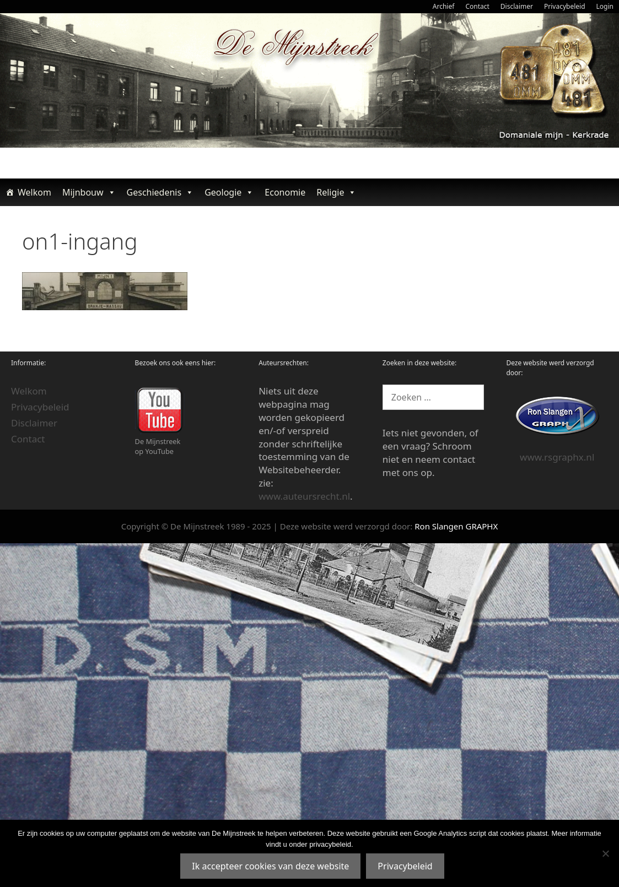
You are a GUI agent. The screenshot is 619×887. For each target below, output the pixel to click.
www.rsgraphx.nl (557, 457)
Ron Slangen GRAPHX (456, 526)
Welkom (34, 192)
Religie (336, 192)
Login (604, 6)
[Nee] (605, 853)
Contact (477, 6)
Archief (444, 6)
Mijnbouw (89, 192)
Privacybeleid (564, 6)
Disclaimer (516, 6)
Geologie (229, 192)
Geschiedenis (160, 192)
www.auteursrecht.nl (304, 496)
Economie (285, 192)
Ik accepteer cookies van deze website (270, 866)
